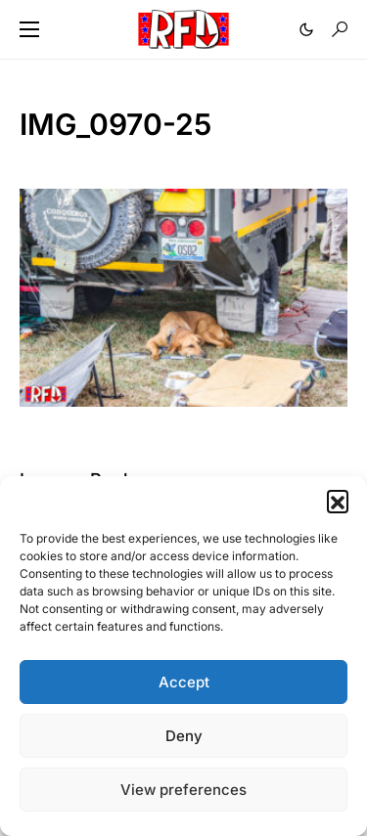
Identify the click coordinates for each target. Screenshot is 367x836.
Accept (184, 682)
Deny (184, 735)
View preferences (183, 789)
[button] (337, 500)
